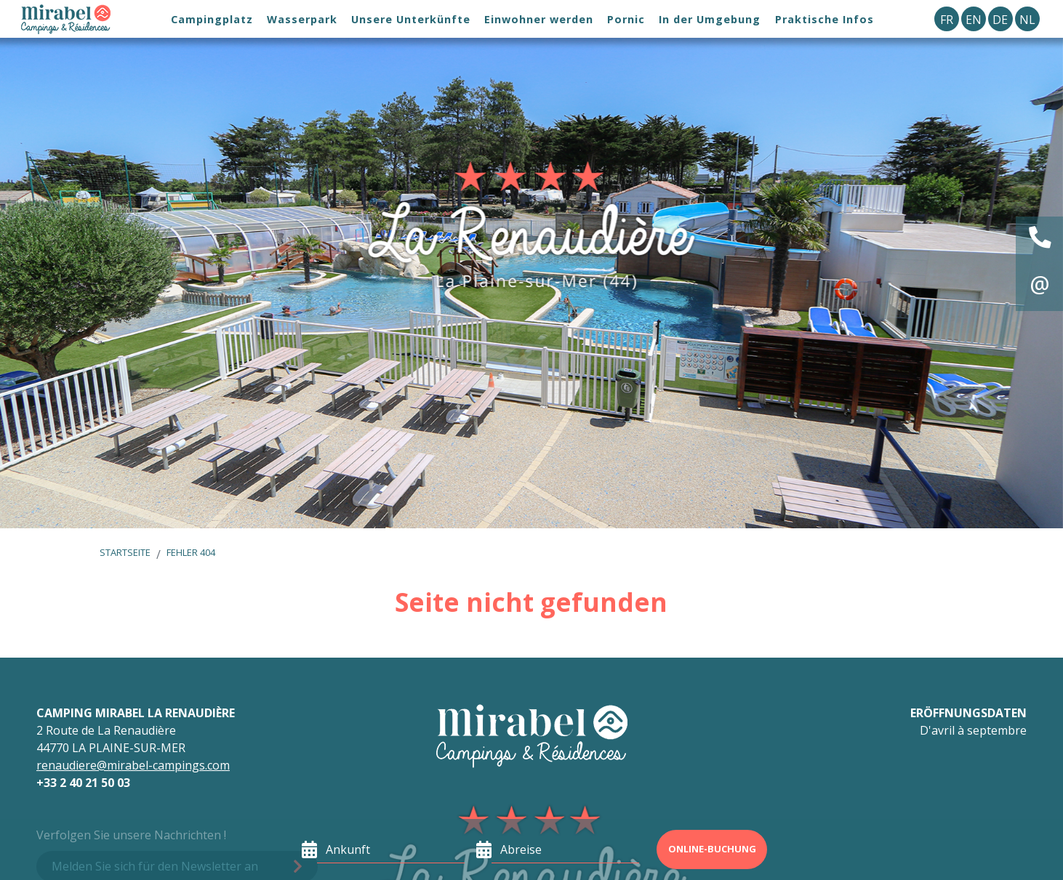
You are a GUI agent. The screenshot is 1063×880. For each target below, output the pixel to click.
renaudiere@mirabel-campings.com (133, 765)
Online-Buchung (712, 848)
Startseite (125, 552)
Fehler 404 (191, 552)
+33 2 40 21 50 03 (83, 783)
